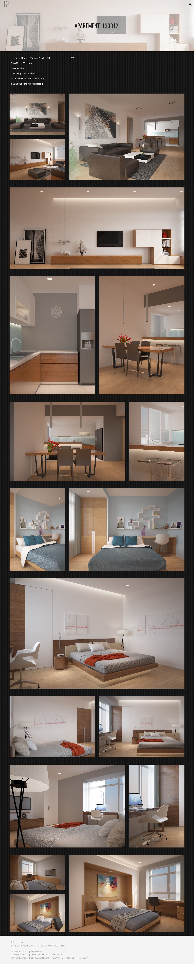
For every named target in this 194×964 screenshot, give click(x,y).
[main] (97, 25)
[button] (190, 4)
